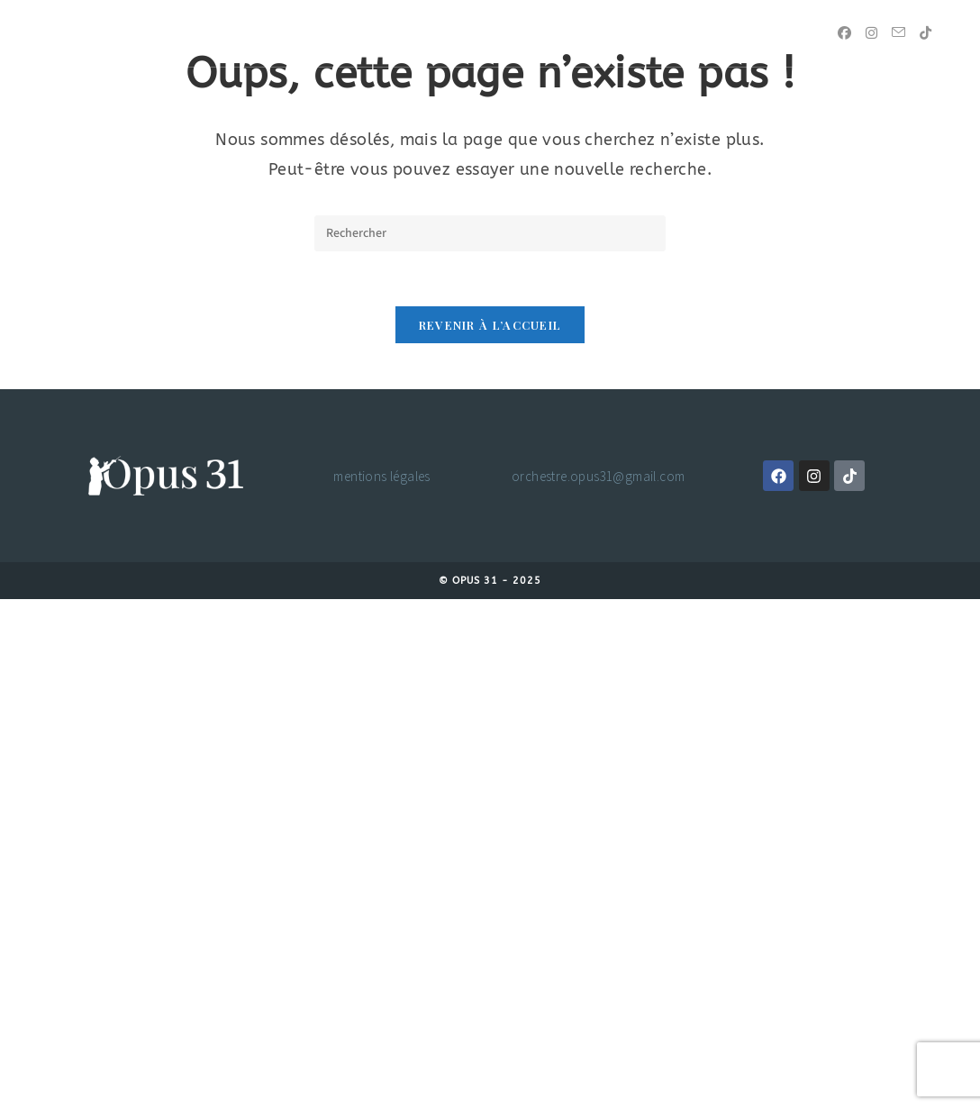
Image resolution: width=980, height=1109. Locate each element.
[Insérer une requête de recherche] (490, 233)
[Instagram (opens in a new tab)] (871, 33)
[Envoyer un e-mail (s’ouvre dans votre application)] (898, 32)
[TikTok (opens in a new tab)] (925, 33)
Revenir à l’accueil (490, 324)
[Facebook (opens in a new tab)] (844, 33)
